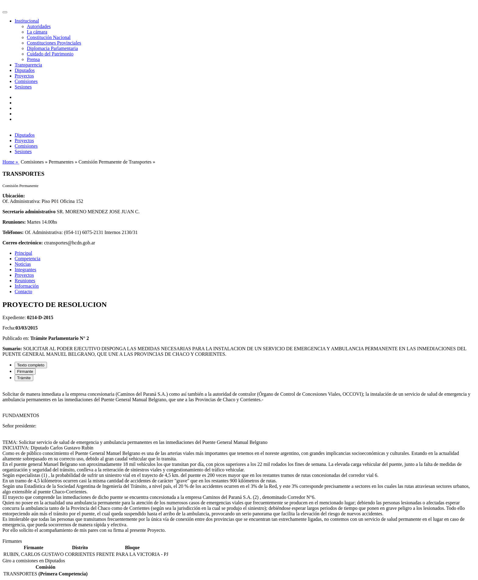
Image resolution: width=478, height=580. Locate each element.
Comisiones (26, 81)
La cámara (37, 31)
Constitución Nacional (49, 37)
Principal (23, 253)
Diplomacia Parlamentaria (52, 48)
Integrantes (25, 269)
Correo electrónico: (22, 242)
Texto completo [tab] (31, 365)
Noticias (23, 264)
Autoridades (39, 26)
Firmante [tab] (25, 371)
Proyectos (24, 75)
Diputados (25, 70)
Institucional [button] (27, 20)
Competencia (27, 258)
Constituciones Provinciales (54, 42)
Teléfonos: (13, 232)
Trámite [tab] (24, 378)
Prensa (33, 59)
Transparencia (28, 64)
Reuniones (25, 280)
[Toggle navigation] (4, 12)
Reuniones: (14, 222)
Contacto (23, 291)
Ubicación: (13, 195)
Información (27, 286)
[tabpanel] (239, 462)
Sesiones (23, 86)
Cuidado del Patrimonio (50, 53)
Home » (10, 161)
